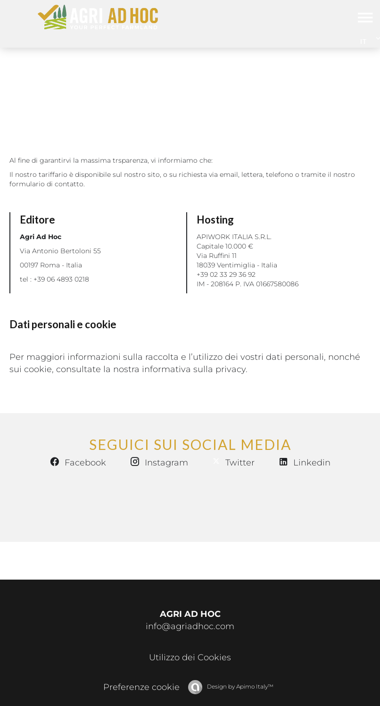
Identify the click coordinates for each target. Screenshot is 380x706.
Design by (239, 686)
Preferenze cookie (141, 687)
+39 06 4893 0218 (61, 279)
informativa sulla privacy (194, 369)
